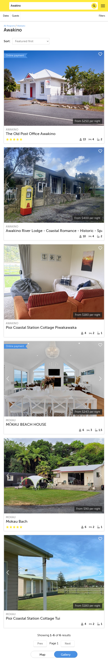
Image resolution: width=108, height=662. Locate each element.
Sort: (7, 41)
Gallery (65, 654)
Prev (40, 643)
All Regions (9, 25)
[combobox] (53, 6)
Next (68, 643)
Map (42, 654)
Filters (102, 15)
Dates (6, 15)
